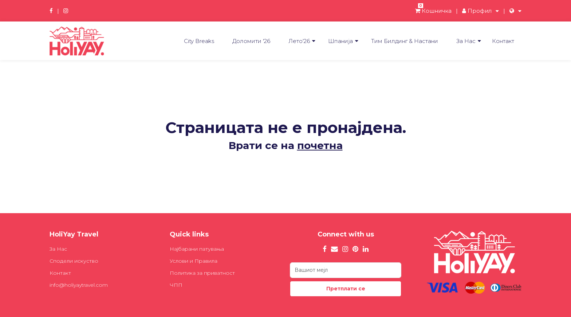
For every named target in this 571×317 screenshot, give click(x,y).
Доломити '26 (251, 41)
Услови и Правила (193, 261)
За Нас (466, 41)
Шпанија (340, 41)
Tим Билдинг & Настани (404, 41)
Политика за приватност (202, 273)
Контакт (503, 41)
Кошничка (433, 10)
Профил (477, 10)
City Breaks (199, 41)
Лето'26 (299, 41)
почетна (320, 145)
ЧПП (176, 285)
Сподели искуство (74, 261)
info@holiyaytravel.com (79, 285)
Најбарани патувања (197, 249)
